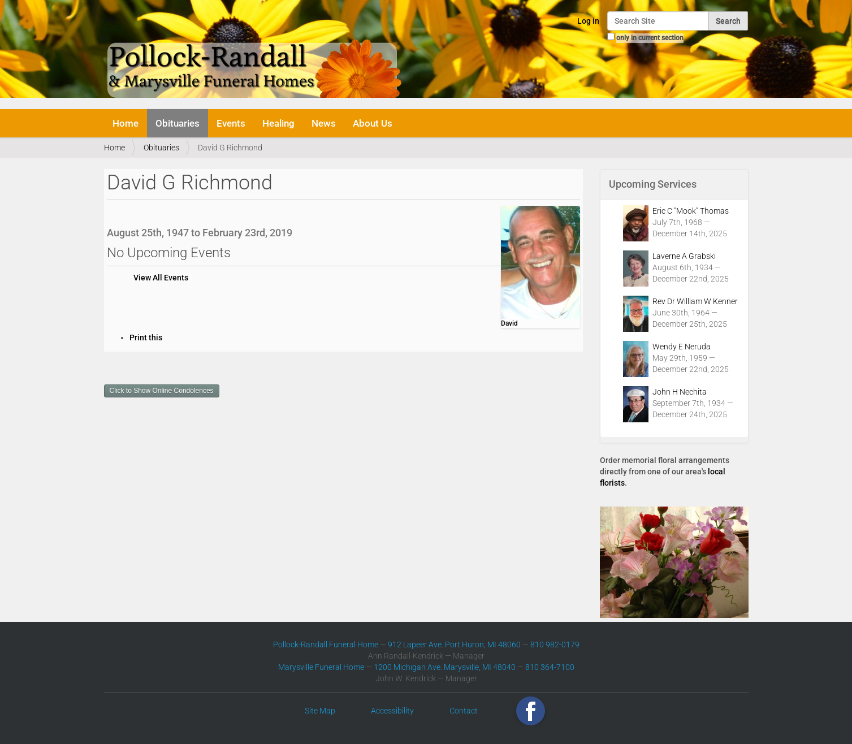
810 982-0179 (554, 644)
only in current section (650, 38)
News (324, 123)
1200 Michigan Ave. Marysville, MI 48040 (445, 667)
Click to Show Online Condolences (162, 391)
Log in (588, 20)
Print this (145, 337)
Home (126, 123)
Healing (278, 123)
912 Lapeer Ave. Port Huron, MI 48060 (454, 644)
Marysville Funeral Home (321, 667)
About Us (372, 123)
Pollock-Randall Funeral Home (325, 644)
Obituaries (177, 123)
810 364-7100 (549, 667)
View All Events (160, 277)
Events (231, 123)
